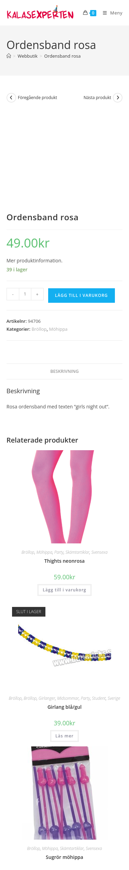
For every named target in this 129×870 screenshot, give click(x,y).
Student (99, 604)
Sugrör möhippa (64, 762)
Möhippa (58, 235)
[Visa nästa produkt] (117, 98)
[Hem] (9, 56)
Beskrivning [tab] (64, 277)
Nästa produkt (97, 97)
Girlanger (47, 604)
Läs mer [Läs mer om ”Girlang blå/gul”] (64, 642)
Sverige (114, 604)
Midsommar (68, 604)
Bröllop (39, 235)
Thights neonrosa (64, 466)
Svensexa (99, 458)
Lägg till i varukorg (81, 201)
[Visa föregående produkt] (11, 98)
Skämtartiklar (77, 458)
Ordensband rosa (62, 56)
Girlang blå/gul (64, 612)
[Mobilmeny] (110, 13)
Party (59, 458)
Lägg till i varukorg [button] (64, 495)
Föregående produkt (37, 97)
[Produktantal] (25, 200)
